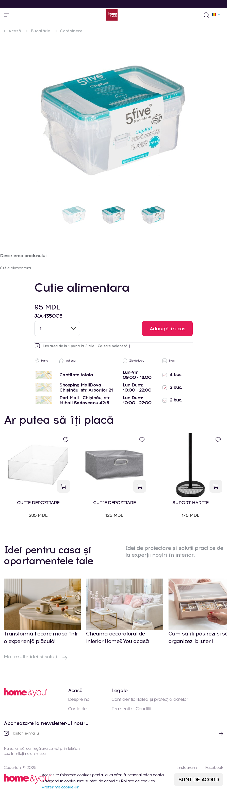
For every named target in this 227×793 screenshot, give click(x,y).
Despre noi (79, 699)
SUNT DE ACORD (199, 779)
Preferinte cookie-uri (60, 787)
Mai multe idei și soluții (35, 657)
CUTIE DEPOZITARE (38, 502)
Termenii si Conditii (131, 708)
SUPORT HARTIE (190, 502)
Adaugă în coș (167, 328)
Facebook (214, 767)
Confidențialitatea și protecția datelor (149, 699)
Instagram (187, 767)
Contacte (77, 708)
